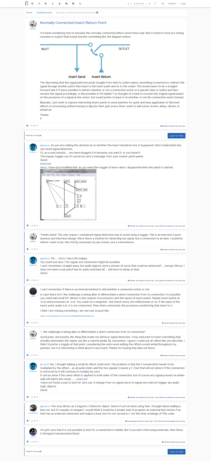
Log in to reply (176, 136)
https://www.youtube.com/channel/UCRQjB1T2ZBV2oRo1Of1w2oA (67, 316)
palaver (33, 29)
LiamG (33, 437)
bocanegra (33, 413)
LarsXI (33, 296)
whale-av (33, 152)
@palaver (45, 145)
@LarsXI (44, 364)
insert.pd (45, 163)
